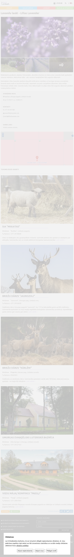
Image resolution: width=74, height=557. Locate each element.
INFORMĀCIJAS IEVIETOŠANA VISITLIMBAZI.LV (15, 520)
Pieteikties (65, 530)
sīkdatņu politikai (22, 545)
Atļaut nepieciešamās (25, 551)
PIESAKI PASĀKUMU (7, 529)
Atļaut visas (39, 551)
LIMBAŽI (46, 8)
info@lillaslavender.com (12, 116)
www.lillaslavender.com (12, 113)
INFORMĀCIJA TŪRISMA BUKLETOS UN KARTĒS (15, 523)
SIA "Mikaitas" (11, 226)
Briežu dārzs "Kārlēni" (17, 368)
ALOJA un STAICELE (65, 8)
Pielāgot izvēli (51, 551)
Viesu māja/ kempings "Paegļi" (21, 493)
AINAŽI (9, 8)
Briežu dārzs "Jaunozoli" (18, 296)
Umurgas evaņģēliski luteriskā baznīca (28, 437)
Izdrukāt (15, 511)
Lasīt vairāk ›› (60, 240)
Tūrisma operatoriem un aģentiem (13, 526)
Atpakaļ (5, 511)
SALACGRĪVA (28, 8)
